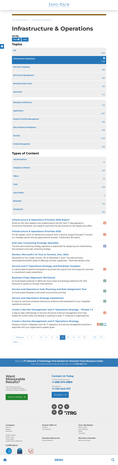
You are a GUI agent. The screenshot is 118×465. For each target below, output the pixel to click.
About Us (8, 427)
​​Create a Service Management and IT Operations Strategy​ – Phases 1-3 (52, 309)
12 (52, 337)
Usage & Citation (11, 435)
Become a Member (16, 397)
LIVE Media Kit (46, 429)
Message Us (60, 395)
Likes (25, 39)
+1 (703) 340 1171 (80, 364)
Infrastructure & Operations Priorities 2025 (36, 231)
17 (79, 337)
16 (73, 337)
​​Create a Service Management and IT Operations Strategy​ (45, 321)
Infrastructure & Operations (42, 20)
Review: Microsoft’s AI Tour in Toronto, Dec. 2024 (40, 254)
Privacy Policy (10, 439)
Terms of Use (10, 437)
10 (41, 337)
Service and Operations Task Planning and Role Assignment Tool (49, 289)
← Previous (19, 337)
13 (57, 337)
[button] (59, 460)
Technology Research (20, 20)
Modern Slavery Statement (14, 441)
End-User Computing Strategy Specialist (35, 243)
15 (68, 337)
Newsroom (9, 431)
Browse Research (47, 440)
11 (46, 337)
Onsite (80, 431)
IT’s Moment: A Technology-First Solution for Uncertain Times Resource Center (63, 361)
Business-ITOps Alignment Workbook (33, 277)
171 (101, 337)
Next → (16, 342)
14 (62, 337)
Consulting (81, 433)
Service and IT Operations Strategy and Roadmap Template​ (46, 266)
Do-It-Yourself (82, 427)
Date (16, 39)
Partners (45, 427)
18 (84, 337)
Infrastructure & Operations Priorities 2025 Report (41, 219)
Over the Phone (83, 429)
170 (94, 337)
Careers (8, 429)
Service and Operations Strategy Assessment (38, 298)
